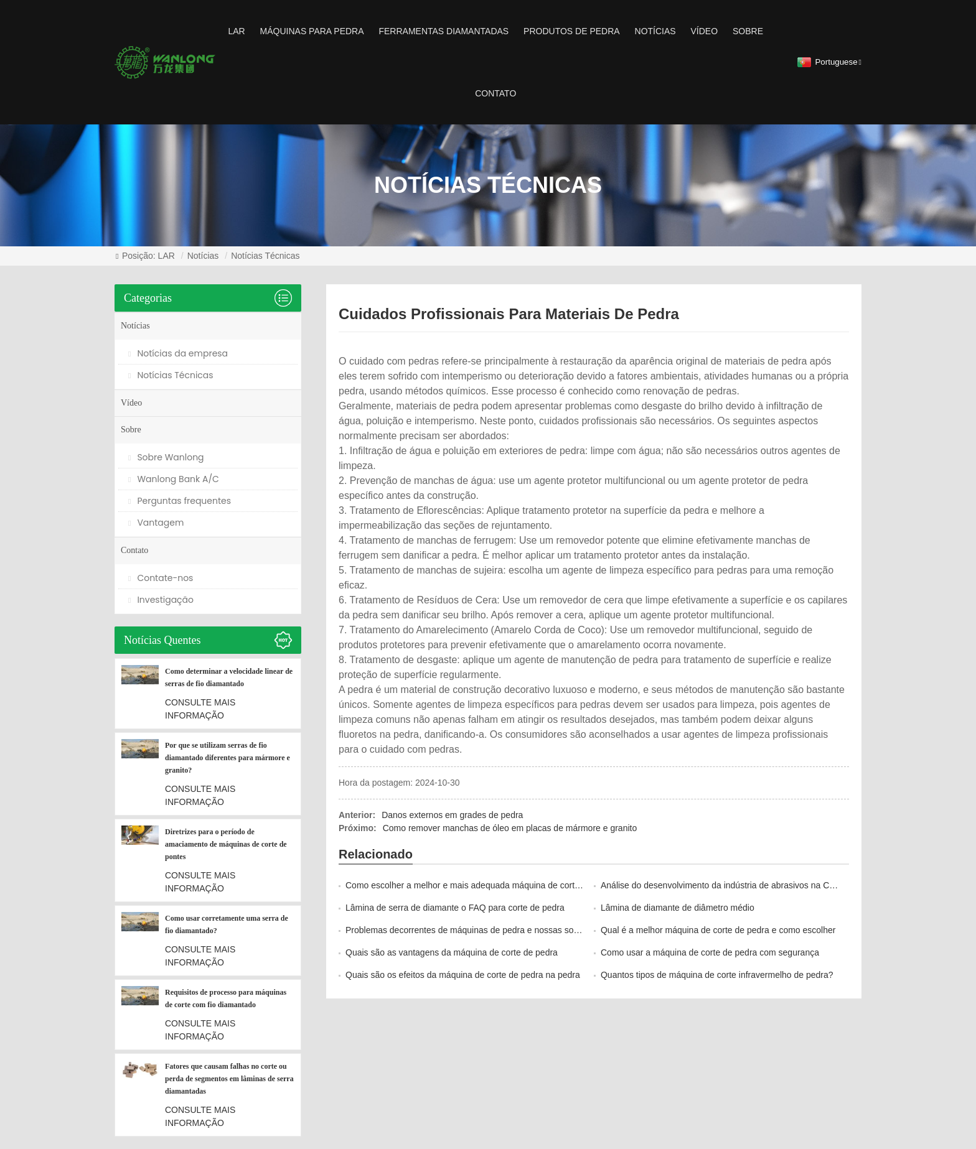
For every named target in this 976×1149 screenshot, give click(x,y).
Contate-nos (160, 578)
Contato (495, 93)
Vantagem (156, 522)
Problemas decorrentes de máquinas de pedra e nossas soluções (472, 930)
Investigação (161, 599)
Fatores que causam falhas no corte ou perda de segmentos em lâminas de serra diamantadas (229, 1079)
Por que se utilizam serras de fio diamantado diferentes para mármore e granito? (227, 758)
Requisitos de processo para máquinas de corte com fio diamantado (225, 998)
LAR (236, 31)
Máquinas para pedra (312, 31)
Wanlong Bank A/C (173, 479)
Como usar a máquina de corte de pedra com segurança (710, 952)
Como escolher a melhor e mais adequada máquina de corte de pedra (480, 885)
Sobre (748, 31)
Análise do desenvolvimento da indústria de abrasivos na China (723, 885)
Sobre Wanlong (166, 457)
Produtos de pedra (571, 31)
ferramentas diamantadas (443, 31)
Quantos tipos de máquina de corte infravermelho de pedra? (717, 975)
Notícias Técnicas (265, 256)
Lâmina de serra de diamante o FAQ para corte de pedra (455, 908)
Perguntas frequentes (179, 501)
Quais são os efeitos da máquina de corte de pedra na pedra (462, 975)
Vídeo (704, 31)
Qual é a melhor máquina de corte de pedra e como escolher (718, 930)
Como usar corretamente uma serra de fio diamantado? (226, 924)
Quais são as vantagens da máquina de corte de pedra (451, 952)
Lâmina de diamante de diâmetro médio (677, 908)
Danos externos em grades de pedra (452, 815)
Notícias (655, 31)
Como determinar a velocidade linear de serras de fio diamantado (229, 677)
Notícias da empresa (178, 353)
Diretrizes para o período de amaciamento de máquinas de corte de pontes (226, 844)
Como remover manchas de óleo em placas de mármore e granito (510, 828)
